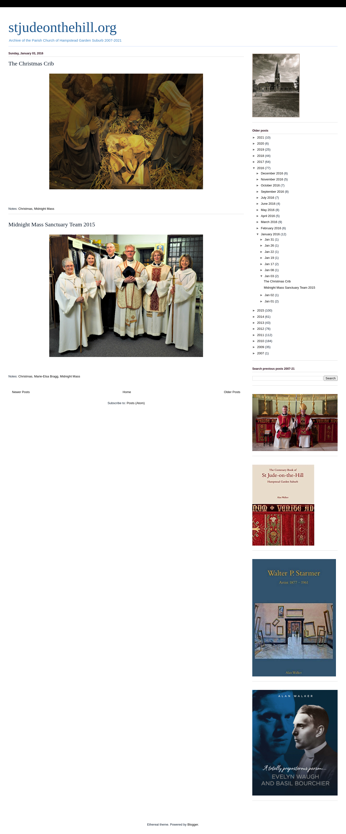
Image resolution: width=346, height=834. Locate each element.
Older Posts (232, 392)
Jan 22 (270, 252)
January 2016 (271, 234)
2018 (261, 156)
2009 (261, 347)
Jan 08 (270, 270)
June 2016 (268, 203)
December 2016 (272, 173)
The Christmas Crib (31, 63)
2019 (261, 149)
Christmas (25, 208)
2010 (261, 341)
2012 (261, 329)
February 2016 (271, 228)
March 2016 (269, 222)
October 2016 (271, 185)
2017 (261, 162)
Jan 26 (270, 245)
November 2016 (272, 179)
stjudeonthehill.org (62, 27)
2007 (261, 353)
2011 (261, 335)
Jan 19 (270, 258)
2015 (261, 310)
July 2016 (268, 197)
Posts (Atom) (136, 403)
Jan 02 (270, 295)
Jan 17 (270, 264)
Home (127, 392)
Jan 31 (270, 239)
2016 (261, 168)
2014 (261, 316)
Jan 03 (270, 276)
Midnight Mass (44, 208)
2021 (261, 137)
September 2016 (273, 191)
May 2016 (268, 210)
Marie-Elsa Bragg (46, 376)
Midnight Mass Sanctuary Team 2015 (51, 224)
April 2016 (268, 216)
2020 (261, 143)
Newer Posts (21, 392)
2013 (261, 323)
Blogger (192, 824)
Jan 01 (270, 301)
